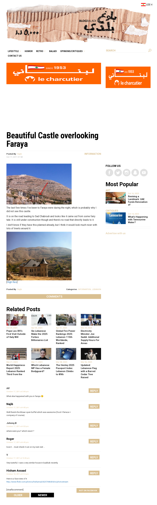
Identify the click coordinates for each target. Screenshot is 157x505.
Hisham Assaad (16, 470)
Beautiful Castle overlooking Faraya (52, 140)
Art (108, 190)
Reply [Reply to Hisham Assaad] (94, 473)
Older (18, 495)
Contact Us (15, 56)
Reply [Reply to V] (94, 457)
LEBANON (96, 289)
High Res (12, 282)
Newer (42, 495)
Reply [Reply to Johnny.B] (94, 425)
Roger (10, 438)
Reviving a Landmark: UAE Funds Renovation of (137, 200)
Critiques (112, 210)
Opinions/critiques (71, 51)
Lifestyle (13, 51)
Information (92, 153)
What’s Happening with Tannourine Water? (138, 219)
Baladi (53, 51)
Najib (19, 154)
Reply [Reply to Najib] (94, 406)
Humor (29, 51)
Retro (39, 51)
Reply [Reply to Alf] (94, 390)
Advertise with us (116, 233)
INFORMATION (84, 289)
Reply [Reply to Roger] (94, 441)
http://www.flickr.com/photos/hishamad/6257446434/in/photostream (37, 482)
